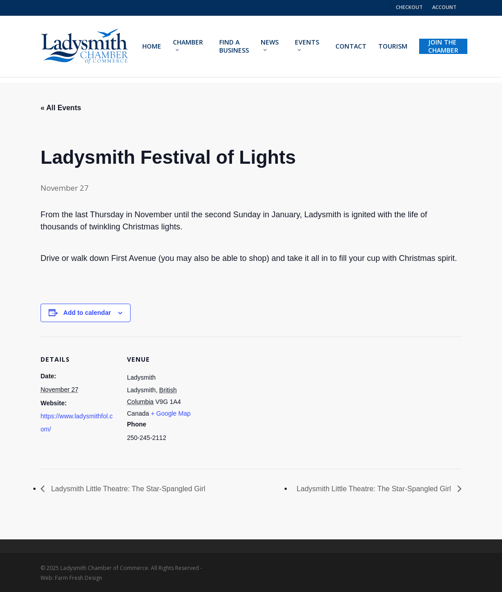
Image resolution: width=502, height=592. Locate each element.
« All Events (61, 108)
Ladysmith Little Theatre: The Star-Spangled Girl (127, 489)
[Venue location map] (260, 398)
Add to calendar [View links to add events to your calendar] (87, 312)
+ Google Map (170, 413)
